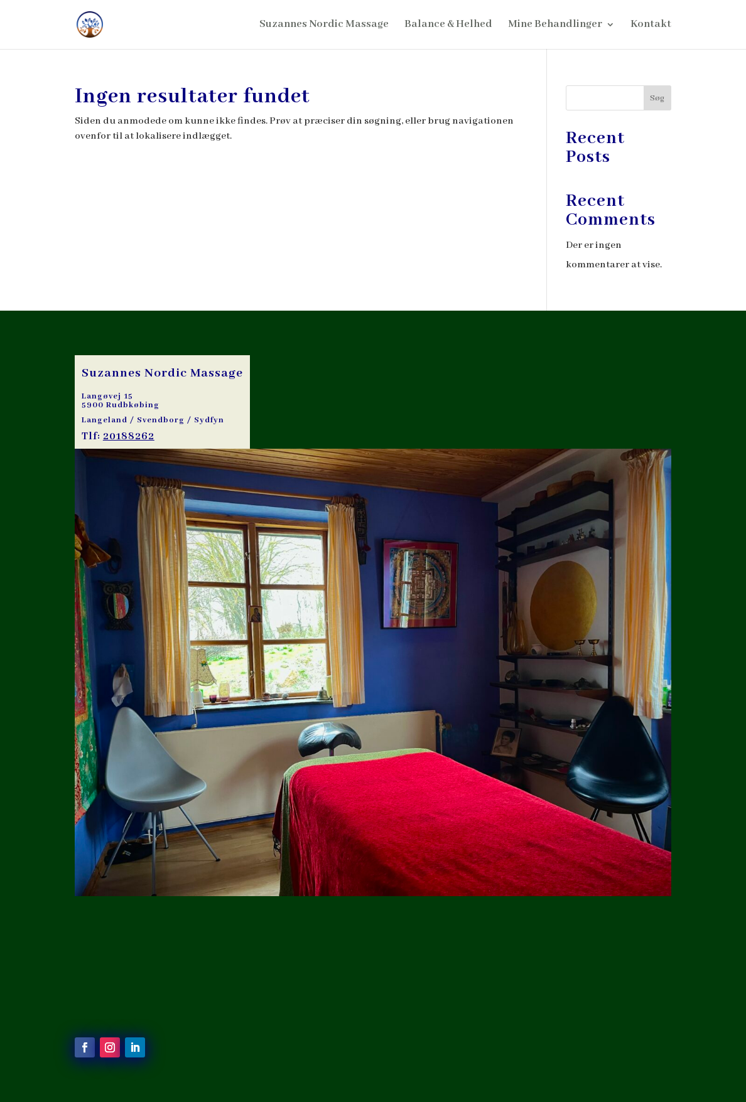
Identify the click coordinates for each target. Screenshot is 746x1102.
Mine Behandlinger (555, 25)
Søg (657, 98)
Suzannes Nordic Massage (324, 25)
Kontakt (650, 25)
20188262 (128, 436)
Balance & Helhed (448, 25)
